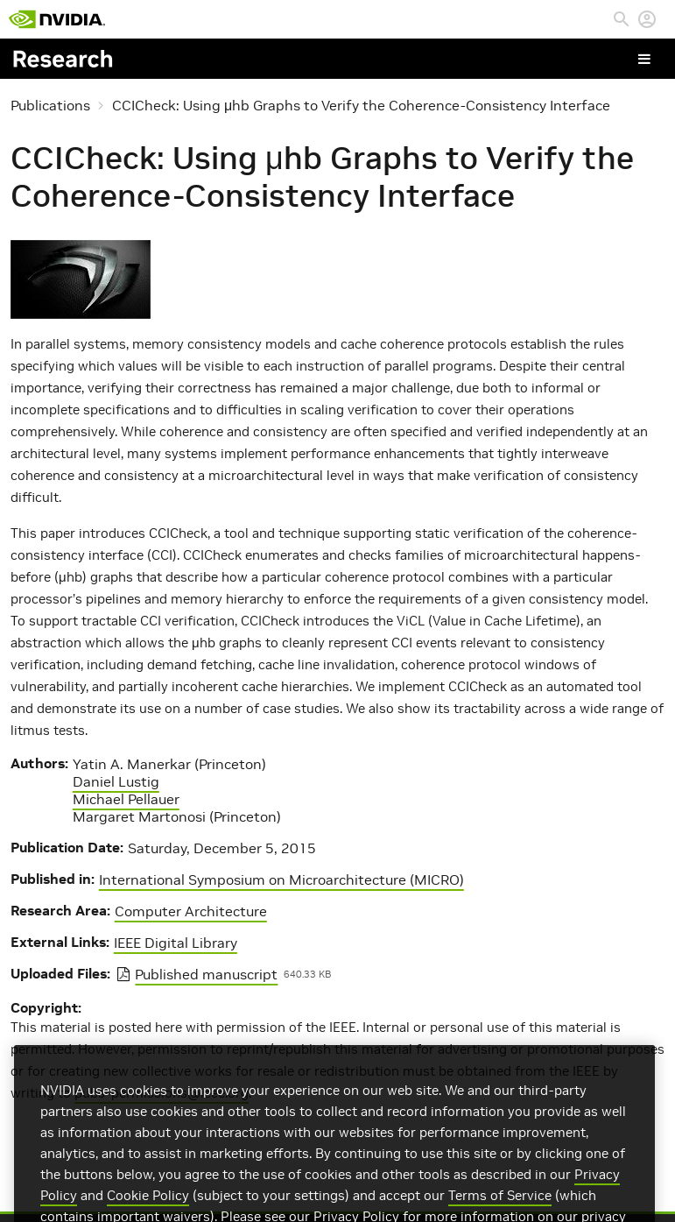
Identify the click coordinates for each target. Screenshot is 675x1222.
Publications (50, 105)
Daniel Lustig (116, 781)
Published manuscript (206, 974)
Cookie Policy (148, 1209)
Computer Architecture (191, 911)
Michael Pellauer (126, 799)
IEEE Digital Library (175, 942)
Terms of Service (500, 1209)
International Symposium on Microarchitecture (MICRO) (281, 879)
